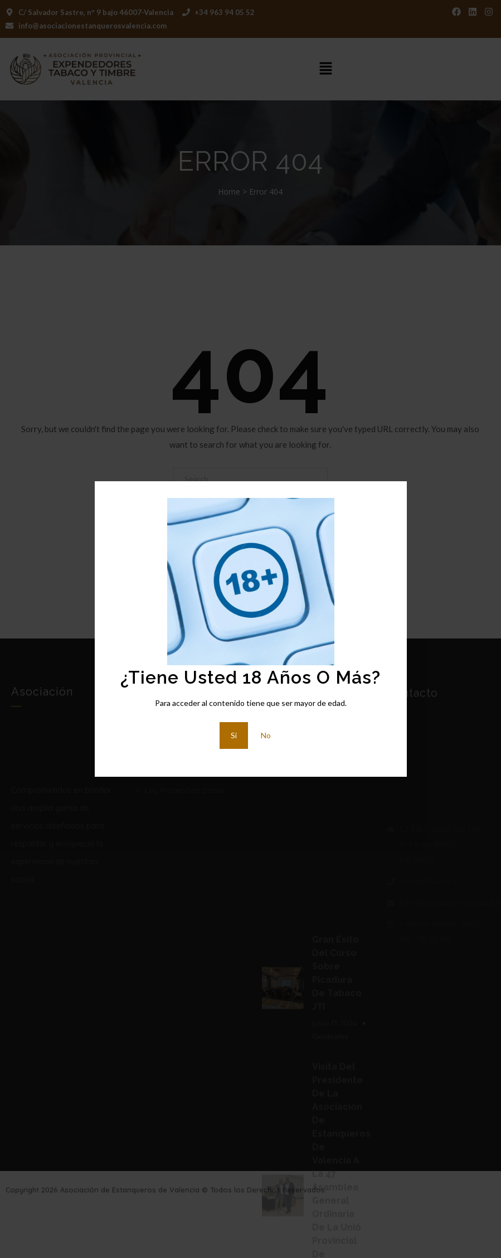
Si (234, 735)
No (266, 735)
